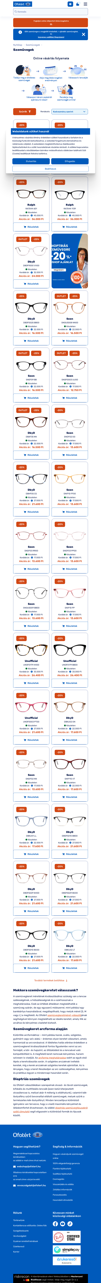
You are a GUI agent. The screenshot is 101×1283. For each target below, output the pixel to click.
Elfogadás (69, 161)
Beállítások (50, 169)
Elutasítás (32, 161)
